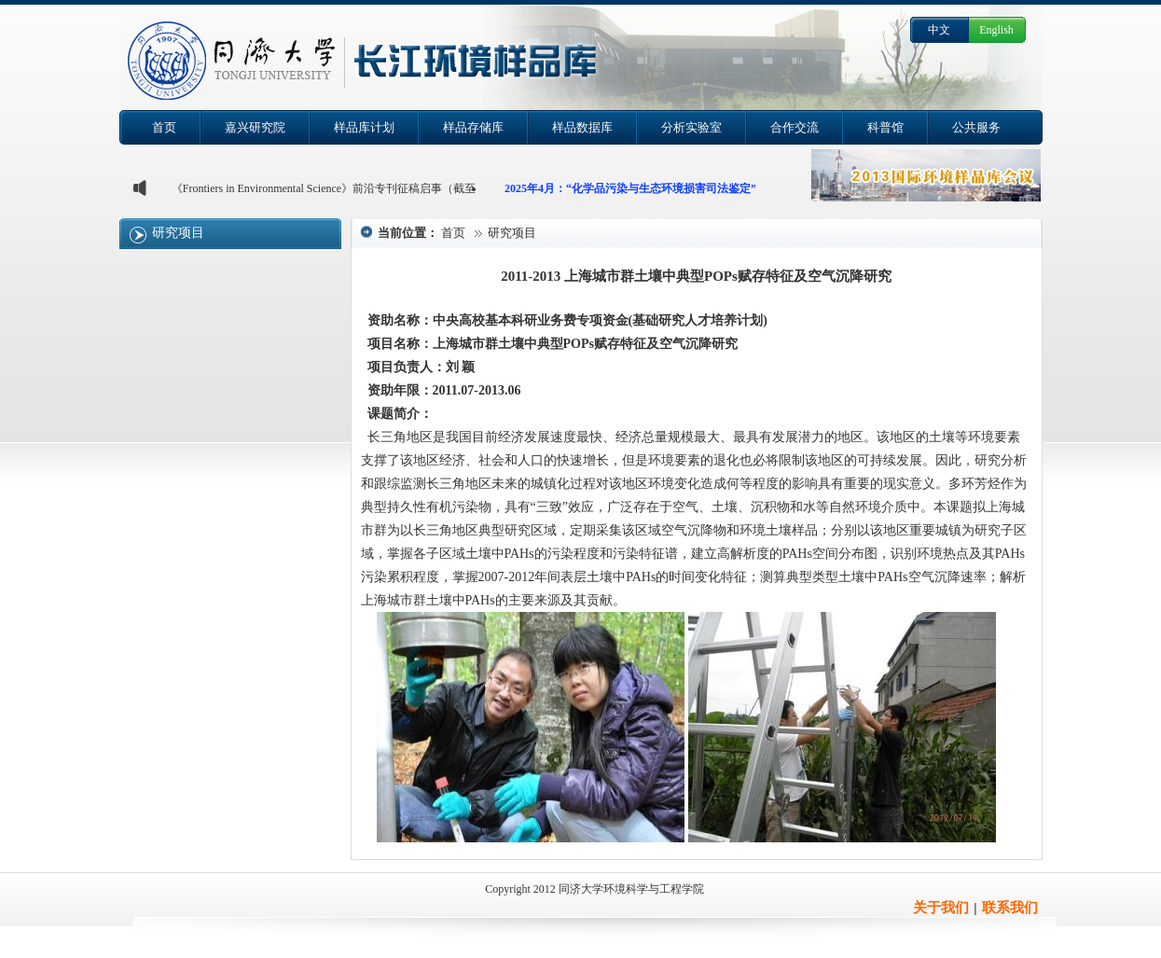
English (996, 29)
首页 (453, 233)
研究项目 (178, 233)
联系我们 (1010, 907)
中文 (939, 29)
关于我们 (941, 907)
